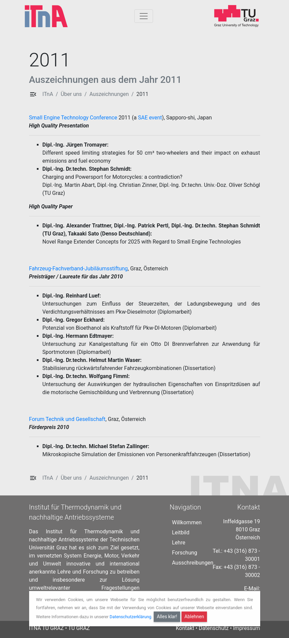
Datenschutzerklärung (130, 616)
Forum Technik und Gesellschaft (67, 419)
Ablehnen (194, 616)
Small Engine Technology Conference (73, 117)
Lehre (179, 542)
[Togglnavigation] (143, 16)
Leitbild (181, 532)
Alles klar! (167, 616)
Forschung (184, 552)
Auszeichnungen (109, 94)
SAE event (150, 117)
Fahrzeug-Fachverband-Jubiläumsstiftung (78, 268)
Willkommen (187, 522)
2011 (142, 94)
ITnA (48, 94)
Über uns (71, 94)
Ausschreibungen (192, 563)
